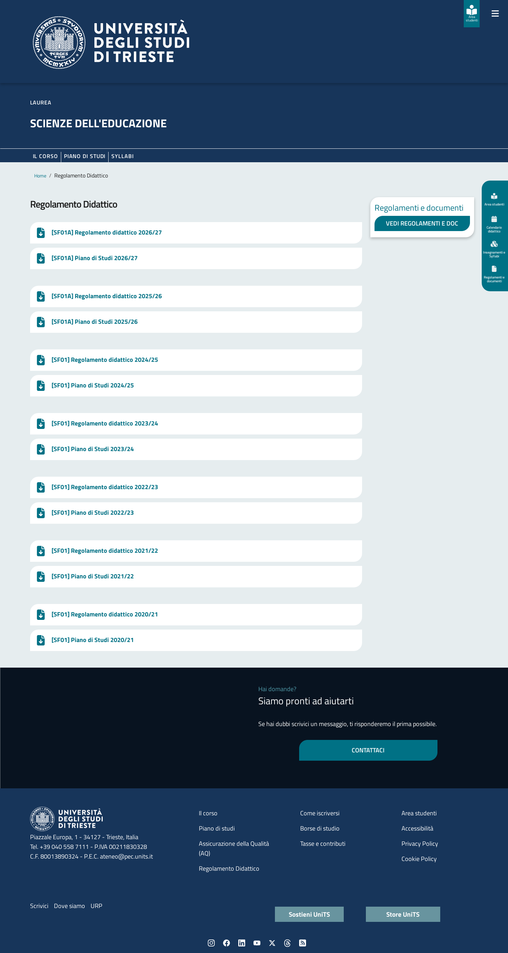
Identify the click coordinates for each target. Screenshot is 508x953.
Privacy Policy (419, 843)
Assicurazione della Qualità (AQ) (234, 848)
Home (40, 175)
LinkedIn (242, 942)
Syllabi (122, 156)
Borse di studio (320, 828)
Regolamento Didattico (229, 868)
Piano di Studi (85, 156)
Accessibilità (417, 828)
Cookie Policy (419, 858)
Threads (287, 942)
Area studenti (419, 813)
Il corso (45, 156)
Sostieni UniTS (309, 914)
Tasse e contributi (322, 843)
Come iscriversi (320, 813)
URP (96, 905)
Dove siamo (69, 905)
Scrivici (39, 905)
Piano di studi (217, 828)
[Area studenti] (472, 13)
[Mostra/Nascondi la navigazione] (495, 13)
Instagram (211, 942)
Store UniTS (402, 914)
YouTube (257, 942)
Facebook (226, 942)
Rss (302, 942)
